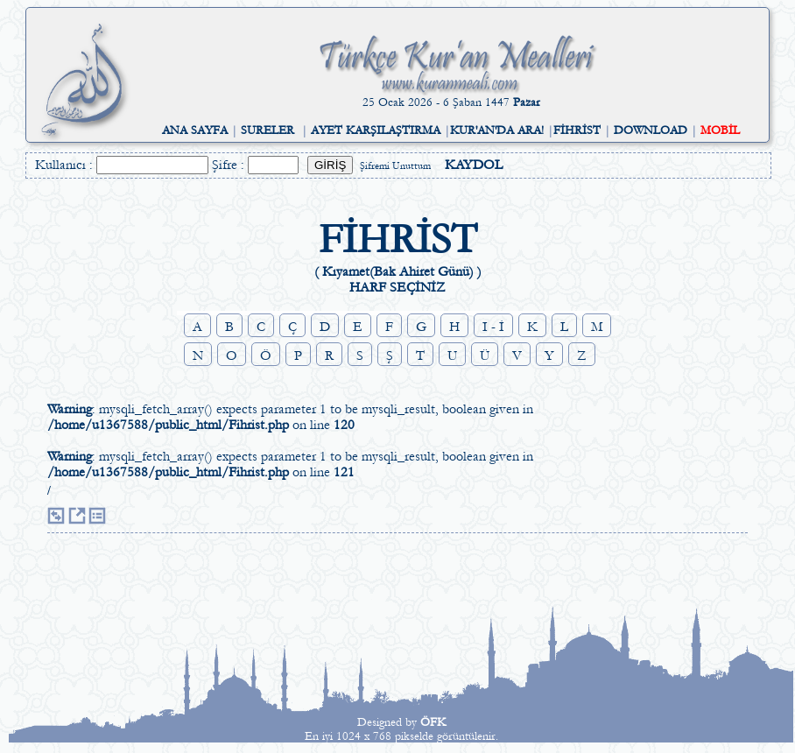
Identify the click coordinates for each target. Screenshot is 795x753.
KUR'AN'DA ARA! (497, 130)
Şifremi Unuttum (395, 166)
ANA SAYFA (195, 130)
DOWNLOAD (650, 130)
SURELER (267, 130)
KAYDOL (474, 164)
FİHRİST (577, 130)
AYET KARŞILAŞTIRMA (375, 130)
